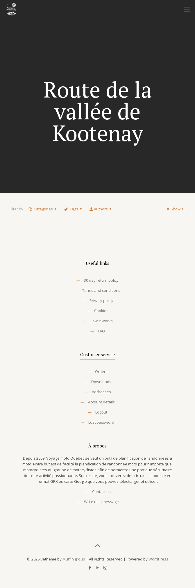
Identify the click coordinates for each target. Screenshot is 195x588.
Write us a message (101, 501)
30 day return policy (101, 280)
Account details (101, 402)
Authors (101, 209)
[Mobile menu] (187, 9)
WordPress (158, 559)
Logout (101, 412)
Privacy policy (101, 300)
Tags (73, 209)
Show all (175, 209)
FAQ (101, 331)
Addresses (101, 391)
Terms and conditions (101, 290)
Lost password (101, 422)
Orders (101, 371)
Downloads (101, 381)
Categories (43, 209)
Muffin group (73, 559)
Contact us (101, 491)
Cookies (101, 310)
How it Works (101, 320)
